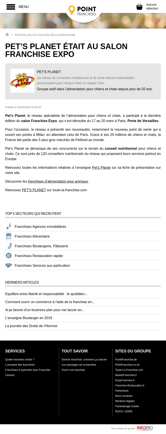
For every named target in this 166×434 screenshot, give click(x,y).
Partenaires (121, 390)
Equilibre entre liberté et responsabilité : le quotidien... (46, 294)
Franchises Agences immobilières (40, 226)
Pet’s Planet (101, 167)
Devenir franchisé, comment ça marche (84, 359)
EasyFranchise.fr (125, 380)
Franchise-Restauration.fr (129, 385)
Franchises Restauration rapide (39, 256)
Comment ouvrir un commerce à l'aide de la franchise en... (50, 302)
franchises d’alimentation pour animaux (58, 181)
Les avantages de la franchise (79, 364)
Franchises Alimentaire (32, 236)
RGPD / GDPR (123, 411)
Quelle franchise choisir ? (19, 359)
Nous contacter (124, 395)
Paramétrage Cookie (127, 406)
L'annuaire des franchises (20, 364)
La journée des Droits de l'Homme (31, 326)
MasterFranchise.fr (126, 375)
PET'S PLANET (34, 190)
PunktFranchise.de (126, 359)
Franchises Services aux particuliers (42, 265)
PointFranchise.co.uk (127, 364)
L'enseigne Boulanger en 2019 (28, 318)
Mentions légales (125, 401)
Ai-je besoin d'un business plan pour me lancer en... (45, 310)
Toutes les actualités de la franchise (44, 35)
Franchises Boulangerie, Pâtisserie (41, 246)
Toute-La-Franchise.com (129, 369)
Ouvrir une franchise (73, 369)
